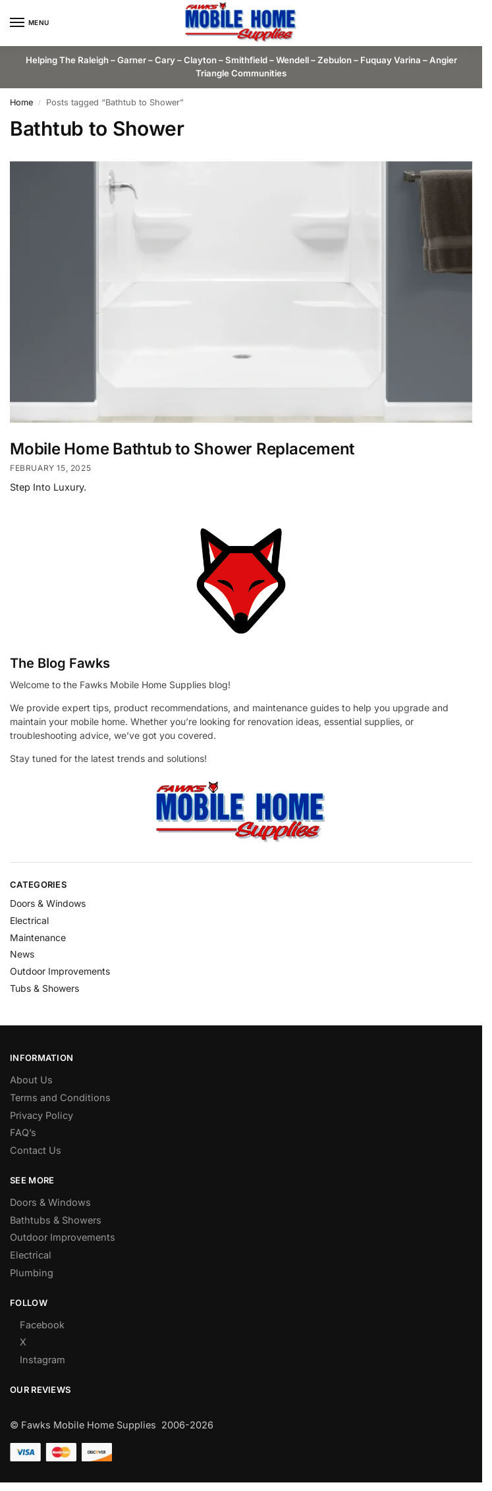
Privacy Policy (41, 1115)
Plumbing (31, 1272)
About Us (31, 1079)
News (22, 954)
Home (21, 102)
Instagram (42, 1359)
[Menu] (29, 23)
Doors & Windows (48, 903)
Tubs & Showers (44, 988)
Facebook (42, 1324)
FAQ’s (23, 1132)
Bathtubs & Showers (55, 1220)
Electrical (29, 920)
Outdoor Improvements (60, 971)
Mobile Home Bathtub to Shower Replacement (182, 448)
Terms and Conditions (60, 1097)
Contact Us (35, 1150)
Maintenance (38, 937)
